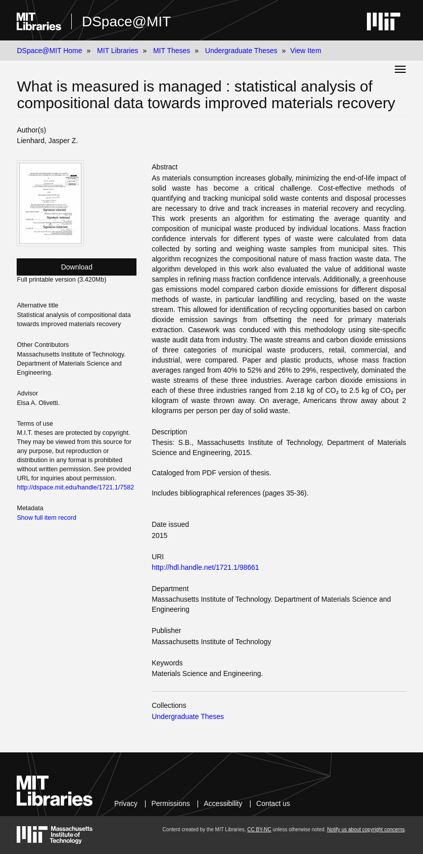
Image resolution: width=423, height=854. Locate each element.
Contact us (273, 803)
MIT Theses (171, 51)
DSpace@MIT (126, 21)
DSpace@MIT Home (49, 51)
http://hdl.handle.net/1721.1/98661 (205, 567)
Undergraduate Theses (241, 51)
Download (76, 267)
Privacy (125, 803)
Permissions (170, 803)
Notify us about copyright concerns (365, 829)
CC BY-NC (259, 829)
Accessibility (223, 803)
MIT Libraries (117, 51)
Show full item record (46, 517)
